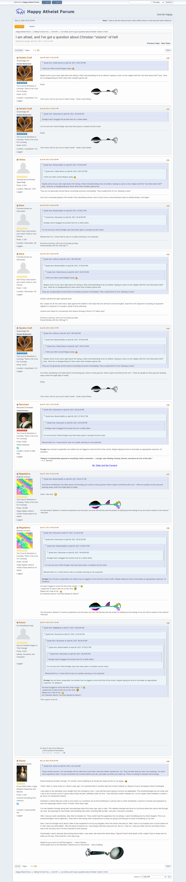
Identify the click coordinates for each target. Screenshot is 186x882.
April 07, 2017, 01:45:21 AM (49, 474)
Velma (22, 159)
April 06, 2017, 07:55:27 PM (49, 108)
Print (168, 50)
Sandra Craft (25, 57)
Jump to (137, 877)
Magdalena (24, 474)
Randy (22, 761)
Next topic (165, 43)
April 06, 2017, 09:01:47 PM (49, 328)
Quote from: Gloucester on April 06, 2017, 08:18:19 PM (64, 410)
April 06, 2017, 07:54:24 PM (49, 57)
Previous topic (153, 43)
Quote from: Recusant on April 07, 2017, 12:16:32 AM (63, 533)
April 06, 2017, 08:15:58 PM (49, 159)
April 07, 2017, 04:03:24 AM (49, 527)
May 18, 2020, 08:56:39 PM (49, 761)
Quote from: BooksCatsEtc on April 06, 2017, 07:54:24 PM (65, 165)
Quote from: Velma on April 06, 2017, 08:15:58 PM (62, 259)
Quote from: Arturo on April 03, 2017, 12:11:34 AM (62, 766)
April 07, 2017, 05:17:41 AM (49, 622)
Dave (21, 205)
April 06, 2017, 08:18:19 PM (49, 205)
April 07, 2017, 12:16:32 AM (49, 404)
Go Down (19, 50)
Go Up (17, 866)
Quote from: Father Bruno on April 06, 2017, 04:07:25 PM (65, 63)
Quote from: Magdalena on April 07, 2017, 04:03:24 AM (64, 628)
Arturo (22, 622)
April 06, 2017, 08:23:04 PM (49, 254)
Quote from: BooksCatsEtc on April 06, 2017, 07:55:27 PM (65, 211)
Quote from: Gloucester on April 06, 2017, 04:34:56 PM (64, 114)
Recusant (24, 404)
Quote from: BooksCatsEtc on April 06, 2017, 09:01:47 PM (65, 479)
